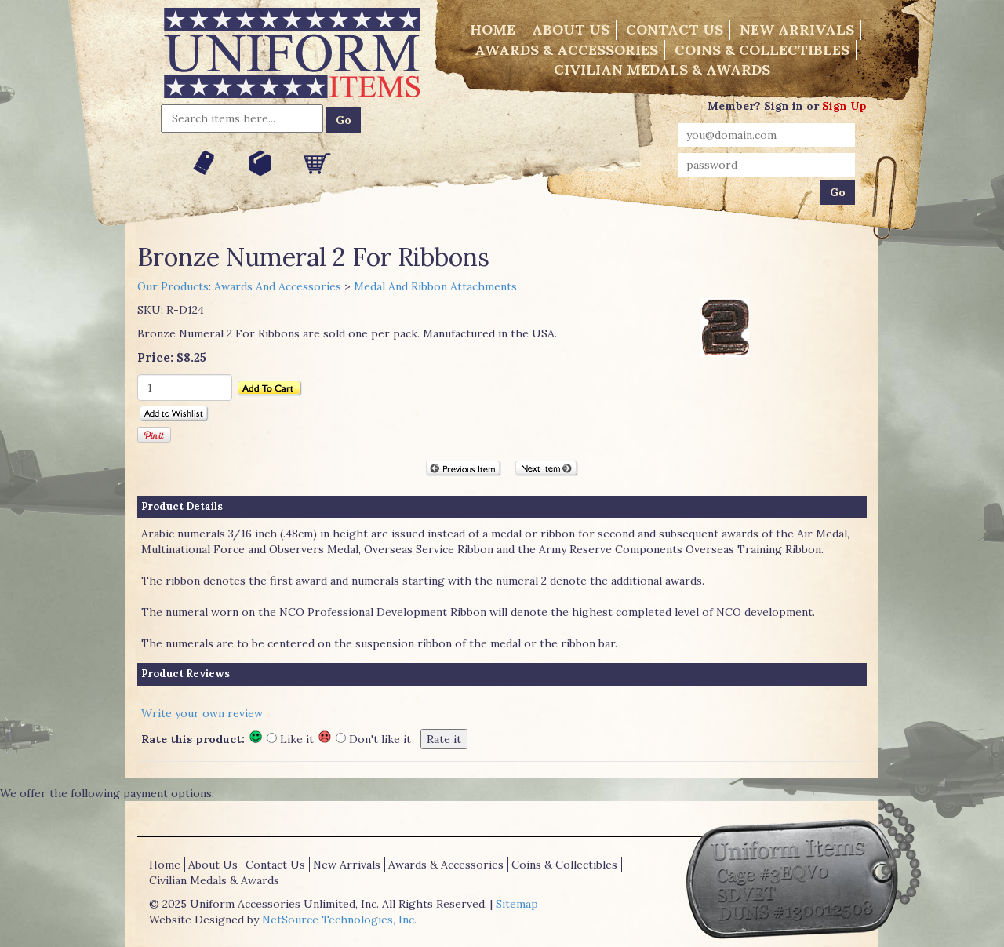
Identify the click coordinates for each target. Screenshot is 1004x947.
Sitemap (517, 904)
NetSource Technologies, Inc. (339, 919)
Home (492, 29)
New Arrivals (797, 29)
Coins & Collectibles (762, 50)
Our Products (173, 286)
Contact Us (674, 29)
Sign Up (844, 106)
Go (343, 120)
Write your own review (202, 713)
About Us (570, 29)
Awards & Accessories (566, 50)
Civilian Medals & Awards (662, 69)
